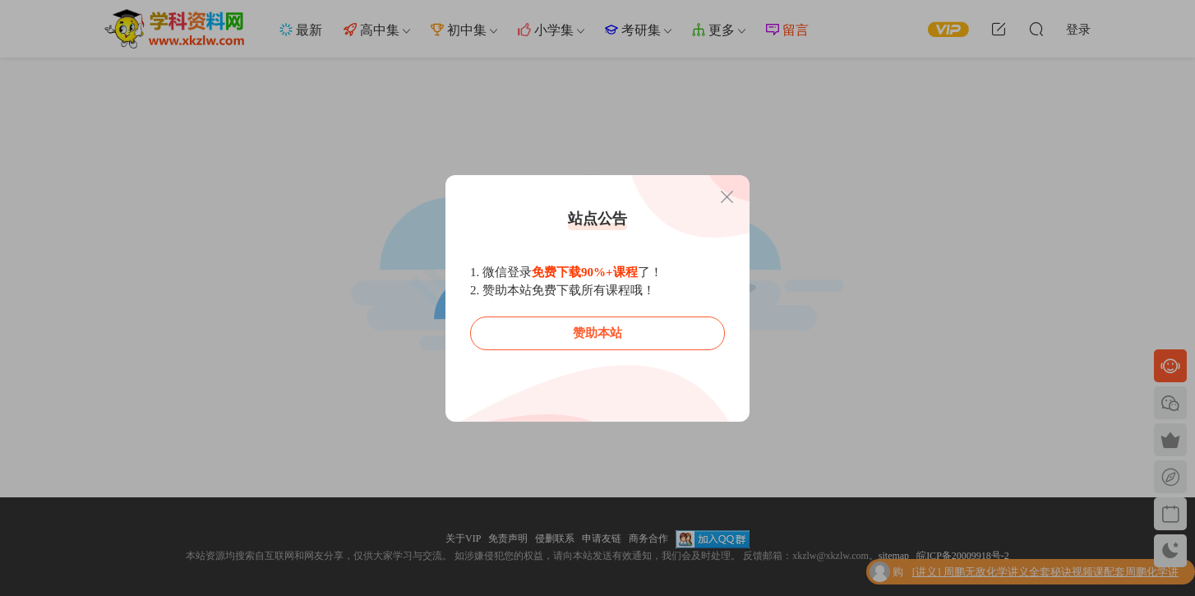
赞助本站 (597, 333)
